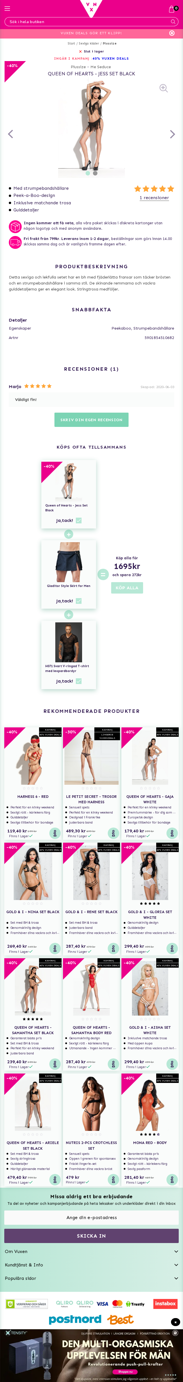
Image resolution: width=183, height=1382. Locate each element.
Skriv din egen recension (91, 419)
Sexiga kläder (89, 43)
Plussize (110, 43)
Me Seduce (100, 66)
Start (71, 43)
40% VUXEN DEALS (110, 58)
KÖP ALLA (127, 587)
